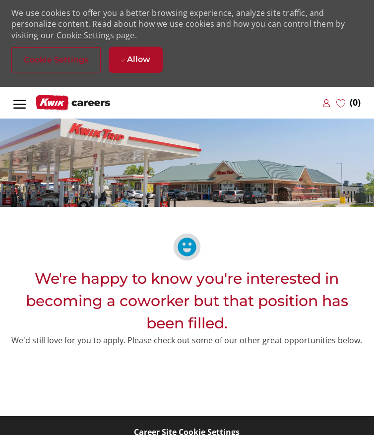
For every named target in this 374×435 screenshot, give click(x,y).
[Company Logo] (85, 103)
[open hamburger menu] (19, 102)
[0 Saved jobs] (348, 103)
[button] (56, 59)
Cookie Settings (85, 35)
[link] (326, 103)
